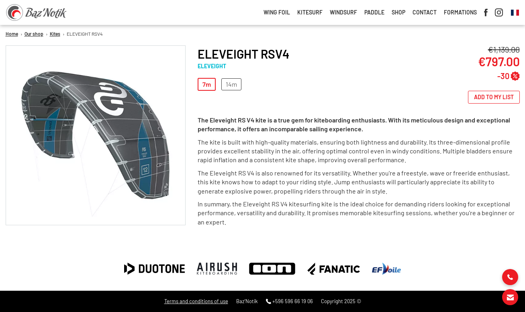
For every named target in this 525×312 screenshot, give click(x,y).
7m (206, 84)
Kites (55, 34)
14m (231, 84)
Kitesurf (310, 12)
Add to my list (494, 97)
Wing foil (277, 12)
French (515, 13)
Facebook (486, 12)
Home (12, 34)
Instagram (499, 12)
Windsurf (343, 12)
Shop (398, 12)
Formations (460, 12)
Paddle (374, 12)
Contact (425, 12)
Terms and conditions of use (196, 301)
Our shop (34, 34)
